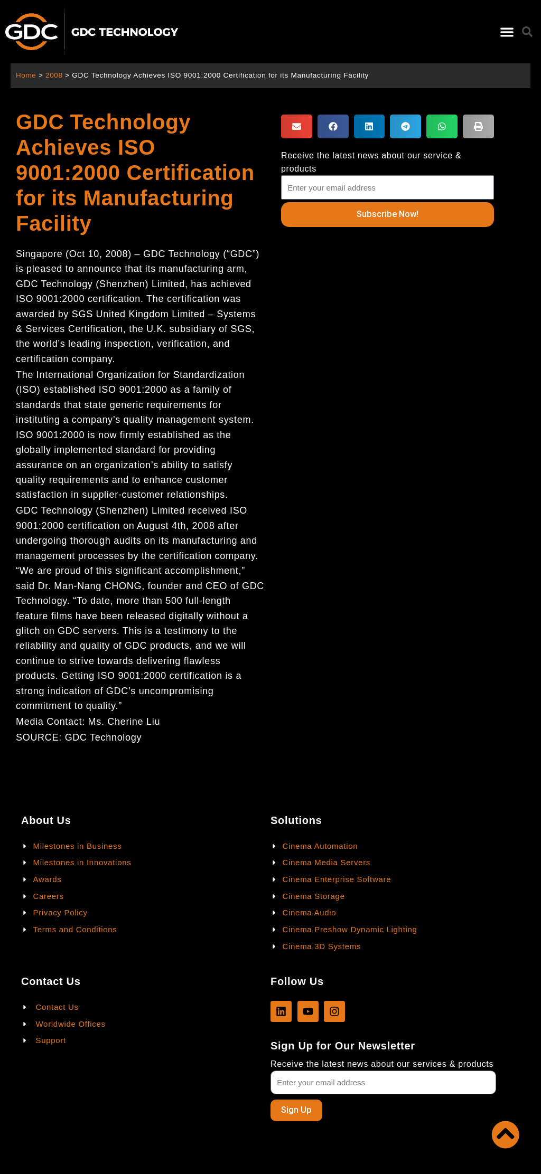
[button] (507, 32)
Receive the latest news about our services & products (381, 1063)
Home (26, 75)
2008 (54, 75)
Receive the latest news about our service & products (371, 162)
